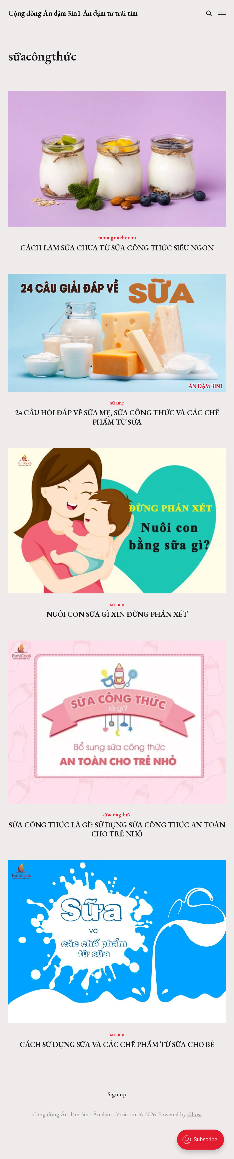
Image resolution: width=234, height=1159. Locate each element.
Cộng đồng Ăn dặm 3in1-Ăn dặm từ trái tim (72, 13)
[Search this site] (209, 13)
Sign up (117, 1094)
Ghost (194, 1114)
